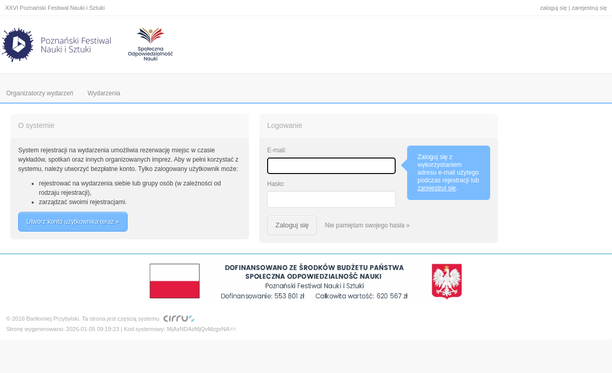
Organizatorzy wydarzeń (39, 93)
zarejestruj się (589, 8)
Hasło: (276, 184)
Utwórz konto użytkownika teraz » (72, 221)
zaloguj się (553, 8)
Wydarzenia (104, 93)
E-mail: (276, 150)
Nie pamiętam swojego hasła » (367, 225)
